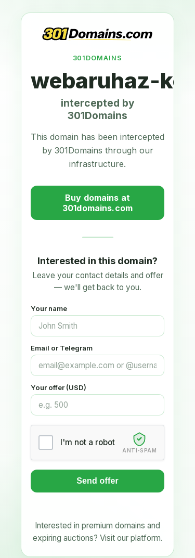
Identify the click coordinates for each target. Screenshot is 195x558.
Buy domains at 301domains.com (97, 202)
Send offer (97, 480)
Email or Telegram (62, 348)
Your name (49, 308)
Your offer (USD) (58, 387)
